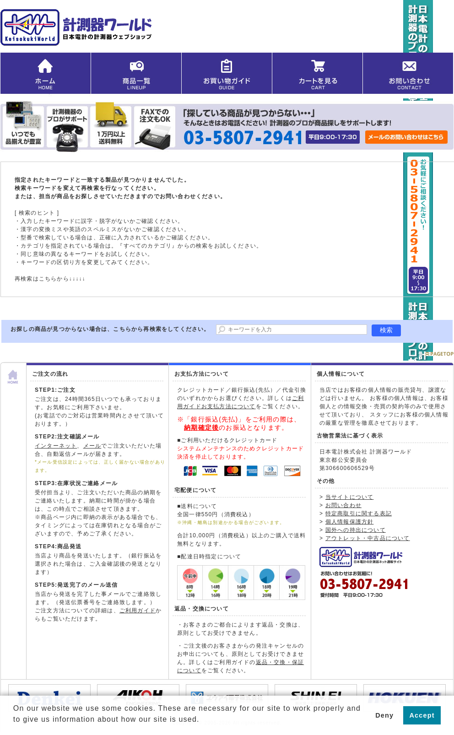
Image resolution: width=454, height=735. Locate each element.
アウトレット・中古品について (367, 538)
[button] (14, 726)
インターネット (56, 446)
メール (92, 446)
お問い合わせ (343, 505)
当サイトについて (349, 497)
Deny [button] (384, 715)
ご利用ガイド (137, 610)
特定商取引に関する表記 (358, 513)
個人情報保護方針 (349, 522)
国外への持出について (355, 530)
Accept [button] (422, 715)
